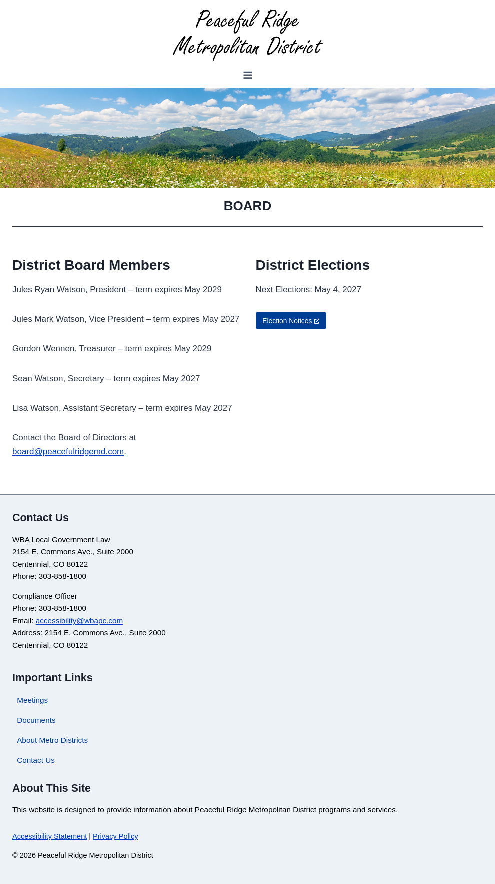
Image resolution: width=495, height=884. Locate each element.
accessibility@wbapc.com (79, 620)
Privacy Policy (115, 836)
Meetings (32, 700)
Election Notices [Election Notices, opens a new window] (290, 321)
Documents (36, 720)
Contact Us (36, 760)
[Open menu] (247, 75)
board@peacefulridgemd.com (68, 451)
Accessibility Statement (49, 836)
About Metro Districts (52, 740)
